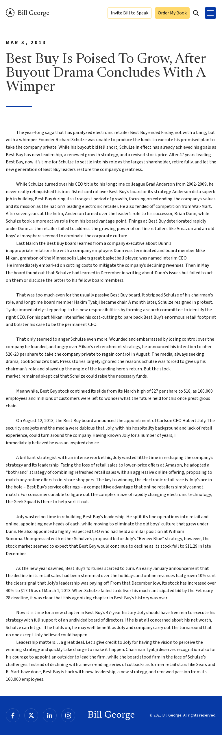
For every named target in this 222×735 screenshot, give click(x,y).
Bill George (27, 13)
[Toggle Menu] (210, 13)
